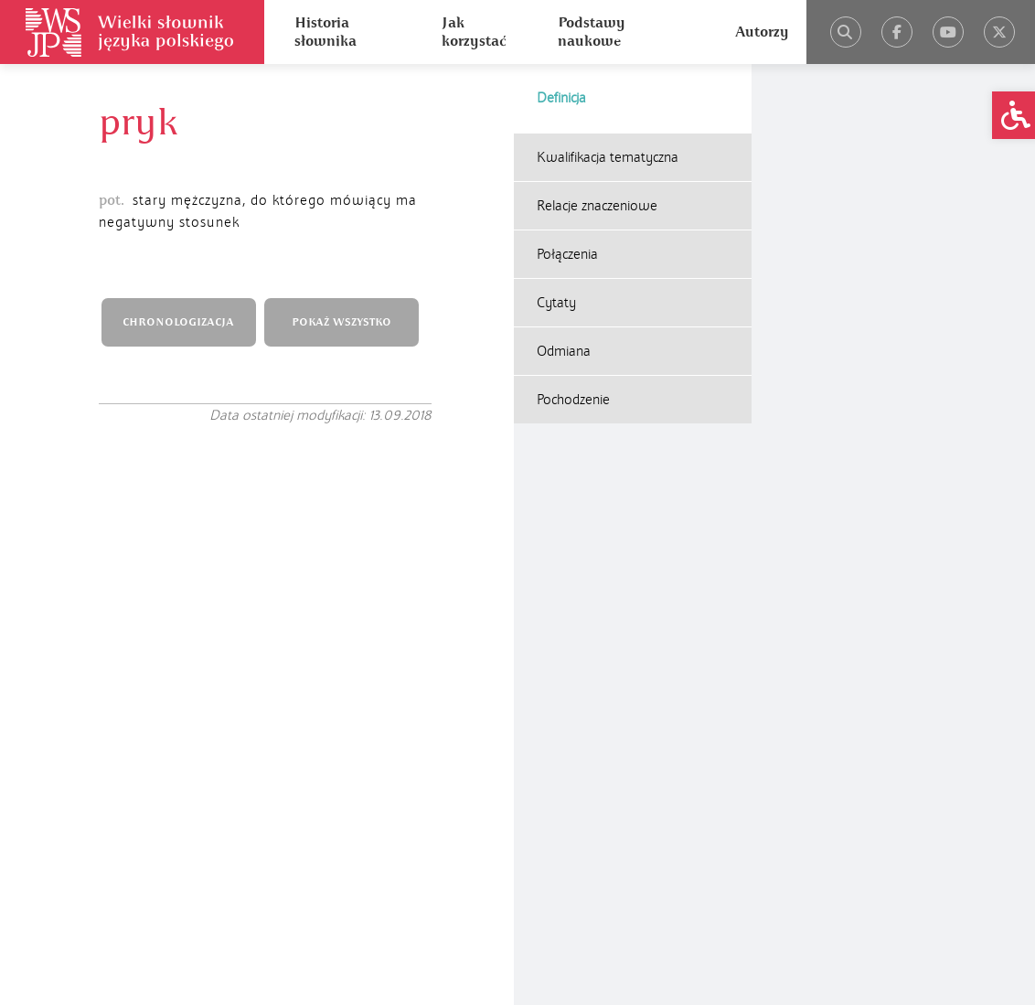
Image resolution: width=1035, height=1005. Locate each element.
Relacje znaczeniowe (597, 206)
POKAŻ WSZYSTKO (341, 322)
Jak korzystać (474, 32)
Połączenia (567, 254)
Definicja (561, 98)
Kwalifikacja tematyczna (607, 157)
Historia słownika (325, 32)
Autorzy (762, 32)
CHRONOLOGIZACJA (178, 322)
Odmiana (564, 351)
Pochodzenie (573, 399)
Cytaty (556, 302)
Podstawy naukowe (591, 32)
